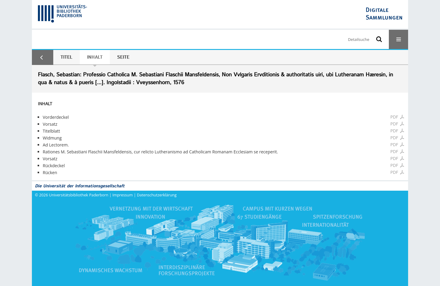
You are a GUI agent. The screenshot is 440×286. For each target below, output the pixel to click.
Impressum (123, 195)
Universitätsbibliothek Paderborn (78, 195)
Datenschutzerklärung (157, 195)
